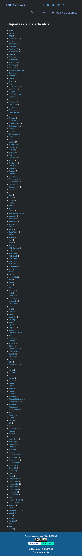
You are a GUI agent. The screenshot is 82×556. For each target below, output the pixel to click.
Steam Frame (14, 460)
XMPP (11, 529)
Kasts (11, 243)
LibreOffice (13, 296)
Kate (10, 245)
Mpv (10, 325)
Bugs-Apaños (14, 86)
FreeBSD (12, 184)
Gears (11, 198)
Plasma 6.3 (13, 396)
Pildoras (12, 388)
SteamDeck (13, 465)
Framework (13, 176)
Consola (12, 107)
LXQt (11, 309)
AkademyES (14, 52)
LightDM (12, 298)
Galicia (11, 190)
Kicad (11, 272)
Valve (11, 508)
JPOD (11, 229)
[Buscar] (32, 12)
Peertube (12, 375)
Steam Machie (14, 463)
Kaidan (11, 237)
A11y (11, 36)
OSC (11, 362)
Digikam (12, 118)
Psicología (13, 415)
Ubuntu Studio (14, 502)
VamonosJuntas (15, 510)
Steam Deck (13, 457)
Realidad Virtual (15, 428)
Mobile (11, 322)
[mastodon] (43, 4)
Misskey (12, 320)
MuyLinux (12, 327)
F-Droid (12, 150)
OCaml (11, 346)
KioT (10, 274)
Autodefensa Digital (16, 70)
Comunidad (13, 105)
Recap (11, 431)
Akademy (12, 46)
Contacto (12, 110)
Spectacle (13, 447)
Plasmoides (13, 407)
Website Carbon (47, 543)
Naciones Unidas (15, 333)
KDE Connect (14, 248)
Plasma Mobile (14, 402)
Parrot (11, 370)
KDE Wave (13, 264)
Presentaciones (15, 410)
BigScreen (13, 73)
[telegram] (58, 4)
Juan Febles (13, 232)
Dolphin (12, 131)
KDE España (14, 251)
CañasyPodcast (15, 94)
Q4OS (11, 420)
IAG (10, 208)
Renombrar (13, 436)
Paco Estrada (14, 365)
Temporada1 (14, 479)
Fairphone (13, 153)
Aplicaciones (14, 62)
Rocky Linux (13, 439)
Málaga (12, 330)
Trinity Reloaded (15, 500)
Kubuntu (12, 290)
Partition (12, 373)
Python (11, 418)
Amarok (12, 57)
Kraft (11, 280)
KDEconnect (14, 267)
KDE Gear (13, 253)
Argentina (12, 68)
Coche (11, 100)
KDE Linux (13, 259)
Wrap (11, 524)
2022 (11, 31)
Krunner (12, 288)
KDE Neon (13, 261)
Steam (11, 452)
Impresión (13, 216)
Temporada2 (14, 481)
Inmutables (13, 221)
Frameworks (14, 179)
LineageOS (13, 301)
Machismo (13, 312)
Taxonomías (46, 549)
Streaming (13, 471)
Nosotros (12, 338)
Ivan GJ (12, 227)
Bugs (11, 84)
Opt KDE (12, 354)
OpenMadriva (14, 349)
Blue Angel (13, 78)
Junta (11, 235)
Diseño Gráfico (15, 123)
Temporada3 (14, 484)
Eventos (12, 147)
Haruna (12, 200)
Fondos (12, 174)
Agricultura (13, 44)
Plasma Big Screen (16, 399)
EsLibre (12, 142)
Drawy (11, 137)
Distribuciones (14, 126)
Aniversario (13, 60)
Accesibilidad (14, 39)
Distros (11, 129)
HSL (10, 206)
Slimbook (12, 444)
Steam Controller (15, 455)
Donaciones (13, 134)
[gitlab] (48, 4)
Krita (10, 285)
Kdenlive (12, 269)
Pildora (11, 386)
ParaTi (11, 367)
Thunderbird (13, 494)
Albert (11, 54)
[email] (53, 4)
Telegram (12, 473)
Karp (11, 240)
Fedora (11, 161)
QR (10, 423)
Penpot (11, 378)
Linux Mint (13, 304)
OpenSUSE (13, 351)
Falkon (11, 155)
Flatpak (12, 168)
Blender (12, 76)
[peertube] (63, 4)
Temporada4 (14, 487)
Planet (11, 391)
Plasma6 (12, 404)
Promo (11, 412)
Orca (11, 359)
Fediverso (13, 158)
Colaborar (13, 102)
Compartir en (41, 552)
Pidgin (11, 383)
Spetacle (12, 449)
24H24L (12, 33)
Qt (10, 426)
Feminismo (13, 163)
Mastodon (13, 317)
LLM (10, 306)
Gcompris (12, 192)
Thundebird (13, 492)
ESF (10, 139)
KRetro (11, 282)
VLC (10, 516)
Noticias (12, 341)
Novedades (13, 343)
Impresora (13, 219)
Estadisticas (13, 145)
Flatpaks (12, 171)
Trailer (11, 497)
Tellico (11, 476)
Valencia (12, 505)
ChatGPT (12, 97)
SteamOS (13, 468)
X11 (10, 526)
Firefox (11, 166)
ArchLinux (13, 65)
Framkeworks (14, 182)
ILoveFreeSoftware (16, 214)
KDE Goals (13, 256)
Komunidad (13, 277)
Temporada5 (14, 489)
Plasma (12, 394)
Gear (11, 195)
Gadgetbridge (14, 187)
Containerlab (14, 113)
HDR (11, 203)
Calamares (13, 89)
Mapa (11, 314)
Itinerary (12, 224)
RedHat (12, 434)
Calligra (12, 92)
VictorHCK (13, 513)
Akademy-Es (14, 49)
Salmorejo (13, 441)
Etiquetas (34, 549)
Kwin (11, 293)
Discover (12, 121)
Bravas (11, 81)
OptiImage (13, 357)
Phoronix (12, 381)
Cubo (11, 115)
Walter (11, 518)
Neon (11, 335)
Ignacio (12, 211)
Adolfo (11, 41)
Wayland (12, 521)
